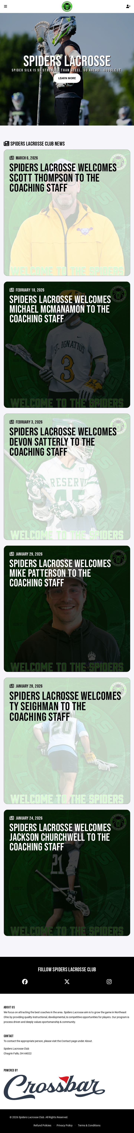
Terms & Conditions (89, 1125)
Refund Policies (42, 1125)
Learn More (67, 78)
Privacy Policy (65, 1125)
